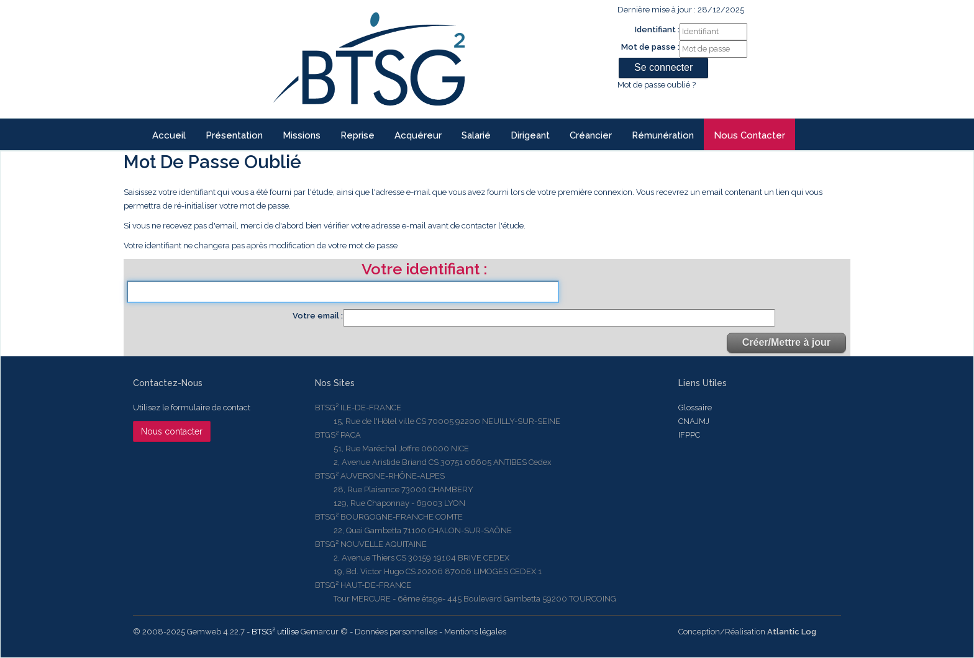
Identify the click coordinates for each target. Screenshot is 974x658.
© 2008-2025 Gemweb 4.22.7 (189, 631)
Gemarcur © (324, 631)
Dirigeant (530, 135)
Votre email (317, 315)
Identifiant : (657, 29)
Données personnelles (396, 631)
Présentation (234, 135)
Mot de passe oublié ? (656, 84)
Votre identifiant (422, 270)
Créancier (591, 135)
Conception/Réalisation (747, 631)
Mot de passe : (650, 47)
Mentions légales (475, 631)
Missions (302, 135)
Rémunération (663, 135)
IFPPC (689, 434)
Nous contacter (749, 135)
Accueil (169, 135)
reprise (357, 135)
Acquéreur (418, 135)
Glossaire (695, 407)
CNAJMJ (693, 421)
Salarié (476, 135)
